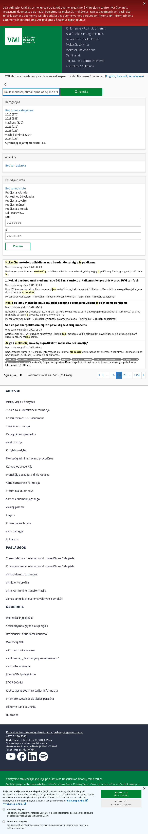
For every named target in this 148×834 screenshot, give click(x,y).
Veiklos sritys (14, 442)
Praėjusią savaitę (16, 201)
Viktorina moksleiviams (20, 650)
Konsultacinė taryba (18, 523)
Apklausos (12, 539)
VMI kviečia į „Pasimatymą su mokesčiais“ (32, 658)
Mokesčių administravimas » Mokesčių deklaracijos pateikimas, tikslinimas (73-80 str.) (71, 363)
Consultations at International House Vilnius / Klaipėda (40, 558)
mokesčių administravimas (29, 359)
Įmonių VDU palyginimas (21, 674)
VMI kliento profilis (17, 582)
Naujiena (14, 123)
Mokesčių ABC (15, 642)
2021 (11, 118)
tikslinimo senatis (130, 359)
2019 (28, 297)
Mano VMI (29, 750)
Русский (122, 76)
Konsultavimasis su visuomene (25, 418)
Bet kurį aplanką (15, 165)
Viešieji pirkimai (18, 135)
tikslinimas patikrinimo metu (18, 362)
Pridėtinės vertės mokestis (60, 297)
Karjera (10, 515)
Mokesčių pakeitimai (103, 297)
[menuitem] (86, 28)
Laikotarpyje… (14, 213)
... (108, 375)
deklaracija (10, 359)
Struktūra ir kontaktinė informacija (28, 410)
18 (113, 375)
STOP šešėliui (14, 682)
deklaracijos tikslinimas (82, 359)
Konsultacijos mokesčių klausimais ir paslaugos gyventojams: (44, 732)
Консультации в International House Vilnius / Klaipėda (40, 566)
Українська (136, 76)
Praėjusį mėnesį (15, 205)
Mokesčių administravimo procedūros (29, 458)
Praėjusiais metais (16, 209)
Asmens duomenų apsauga (23, 499)
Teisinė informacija (18, 426)
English (110, 76)
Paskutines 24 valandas (19, 197)
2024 (11, 139)
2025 (11, 127)
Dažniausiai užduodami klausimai (26, 634)
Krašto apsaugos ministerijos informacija (32, 691)
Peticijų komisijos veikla (21, 434)
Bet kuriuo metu (15, 188)
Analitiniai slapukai (15, 821)
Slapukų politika (75, 800)
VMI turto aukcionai (18, 666)
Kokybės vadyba (16, 450)
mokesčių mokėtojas (51, 359)
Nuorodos (12, 715)
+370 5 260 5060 (16, 736)
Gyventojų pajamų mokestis (26, 143)
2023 (11, 131)
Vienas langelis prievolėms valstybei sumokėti (34, 599)
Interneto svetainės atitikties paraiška (30, 699)
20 (124, 375)
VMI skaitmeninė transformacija (26, 591)
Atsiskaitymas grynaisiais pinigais (27, 626)
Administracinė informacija (23, 483)
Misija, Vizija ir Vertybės (20, 402)
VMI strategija (15, 531)
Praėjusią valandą (16, 192)
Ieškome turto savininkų (21, 707)
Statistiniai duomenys (19, 491)
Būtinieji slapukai (14, 809)
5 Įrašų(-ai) (13, 375)
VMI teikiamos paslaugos (21, 574)
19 (118, 375)
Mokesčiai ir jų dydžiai (19, 618)
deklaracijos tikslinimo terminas (107, 359)
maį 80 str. (66, 359)
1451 (137, 375)
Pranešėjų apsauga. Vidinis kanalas (27, 475)
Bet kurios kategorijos (19, 110)
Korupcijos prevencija (19, 467)
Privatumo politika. (13, 804)
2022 (11, 114)
